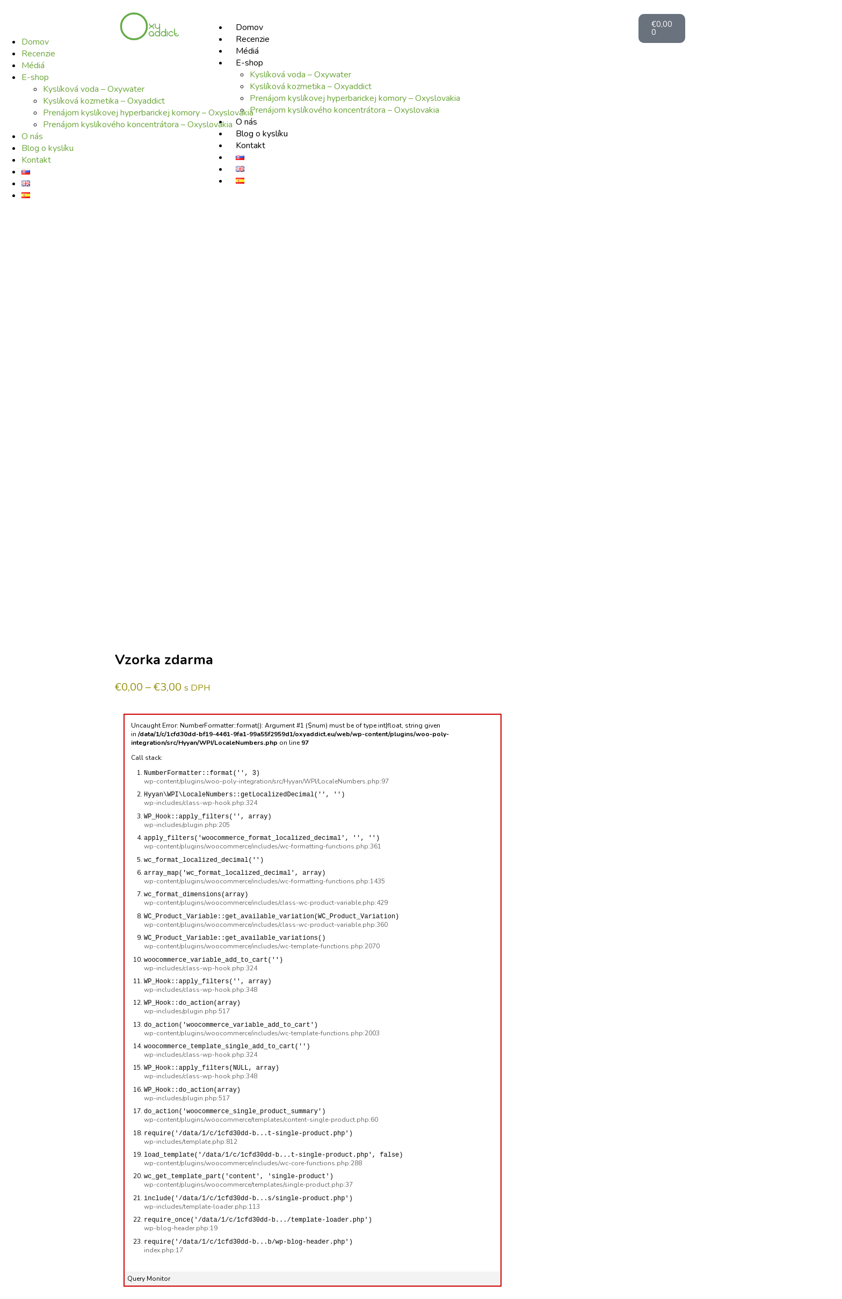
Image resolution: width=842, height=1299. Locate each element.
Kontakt (36, 160)
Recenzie (38, 54)
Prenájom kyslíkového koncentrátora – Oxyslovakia (138, 124)
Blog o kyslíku (47, 148)
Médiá (33, 65)
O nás (32, 136)
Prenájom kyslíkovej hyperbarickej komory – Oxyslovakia (148, 113)
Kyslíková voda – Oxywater (93, 89)
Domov (35, 42)
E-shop (35, 77)
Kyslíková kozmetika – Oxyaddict (104, 101)
